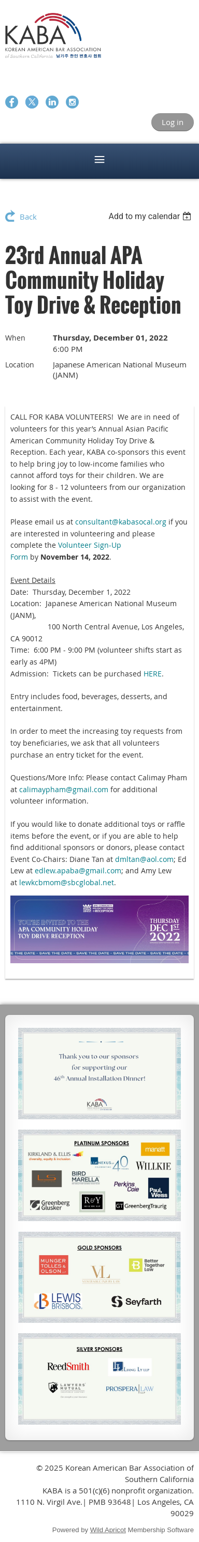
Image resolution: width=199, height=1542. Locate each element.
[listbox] (151, 216)
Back (28, 216)
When (15, 338)
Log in (172, 122)
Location (19, 364)
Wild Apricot (108, 1530)
